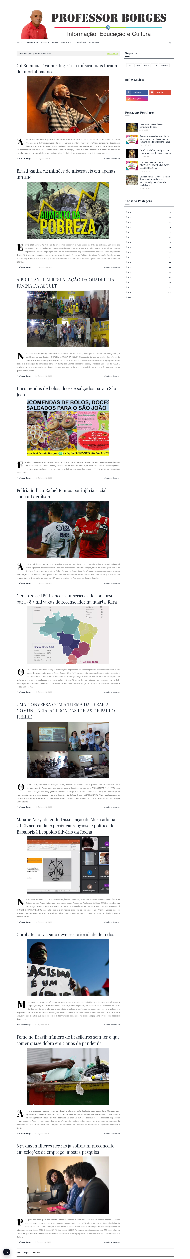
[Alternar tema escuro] (6, 1252)
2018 (149, 252)
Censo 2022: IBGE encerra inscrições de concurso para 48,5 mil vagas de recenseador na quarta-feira (67, 599)
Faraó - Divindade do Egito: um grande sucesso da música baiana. (155, 152)
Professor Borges (25, 158)
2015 (149, 267)
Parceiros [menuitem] (66, 42)
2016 (149, 262)
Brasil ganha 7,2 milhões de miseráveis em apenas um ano (66, 174)
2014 (149, 272)
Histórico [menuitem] (32, 42)
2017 (149, 257)
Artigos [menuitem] (45, 42)
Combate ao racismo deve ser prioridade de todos (65, 934)
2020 (149, 242)
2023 (149, 227)
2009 (149, 297)
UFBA (138, 65)
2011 (149, 287)
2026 (149, 212)
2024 (149, 222)
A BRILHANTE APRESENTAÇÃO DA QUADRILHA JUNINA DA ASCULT (65, 283)
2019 (149, 247)
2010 (149, 292)
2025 (149, 217)
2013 (149, 277)
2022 (149, 232)
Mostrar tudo (112, 53)
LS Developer (35, 1252)
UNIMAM (164, 65)
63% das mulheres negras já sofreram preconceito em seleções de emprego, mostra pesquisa (65, 1149)
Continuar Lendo (111, 158)
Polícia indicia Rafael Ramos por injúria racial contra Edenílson (62, 493)
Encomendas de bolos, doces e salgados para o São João (66, 391)
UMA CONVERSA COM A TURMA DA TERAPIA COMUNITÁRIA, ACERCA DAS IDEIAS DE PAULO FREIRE (66, 710)
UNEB (146, 65)
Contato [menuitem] (94, 42)
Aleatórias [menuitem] (80, 42)
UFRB (130, 65)
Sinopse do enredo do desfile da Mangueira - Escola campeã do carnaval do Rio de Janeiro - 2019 (154, 139)
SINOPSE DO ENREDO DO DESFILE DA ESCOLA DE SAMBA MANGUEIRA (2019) (154, 165)
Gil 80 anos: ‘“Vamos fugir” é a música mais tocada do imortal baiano (67, 68)
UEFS (155, 65)
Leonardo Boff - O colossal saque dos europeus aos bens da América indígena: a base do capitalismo (154, 180)
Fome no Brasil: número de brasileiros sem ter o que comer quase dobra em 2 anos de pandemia (68, 1040)
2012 (149, 282)
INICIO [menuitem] (20, 42)
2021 (149, 237)
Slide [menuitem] (55, 42)
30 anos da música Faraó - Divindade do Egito (151, 125)
